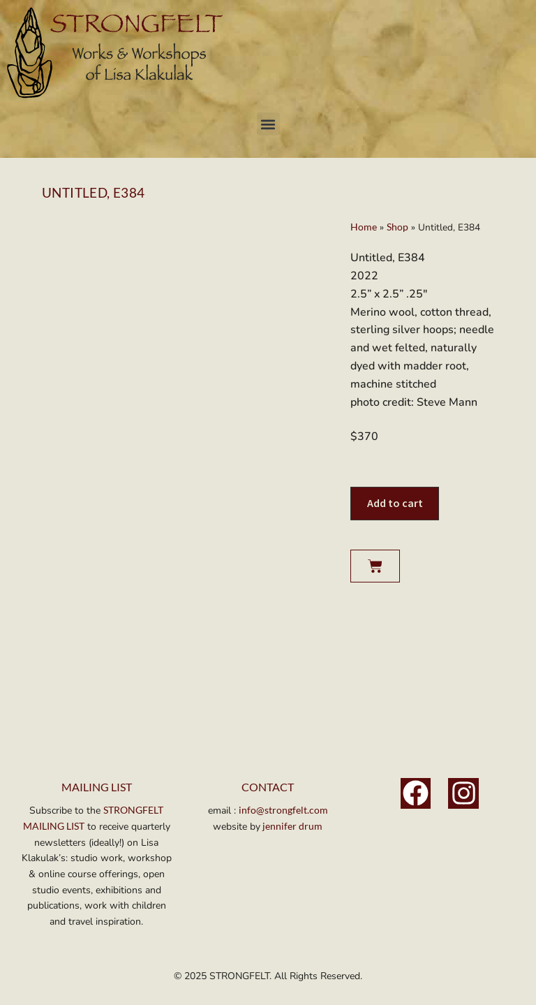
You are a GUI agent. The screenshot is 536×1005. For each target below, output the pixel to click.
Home (363, 227)
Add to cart (395, 503)
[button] (268, 123)
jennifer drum (291, 826)
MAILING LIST (96, 786)
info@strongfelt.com (283, 810)
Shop (397, 227)
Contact (267, 786)
